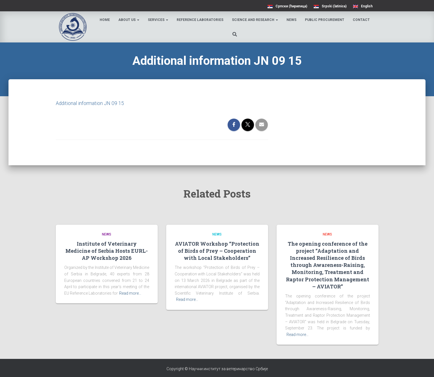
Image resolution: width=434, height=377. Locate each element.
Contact (361, 20)
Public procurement (325, 20)
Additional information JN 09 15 (90, 103)
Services (158, 20)
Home (105, 20)
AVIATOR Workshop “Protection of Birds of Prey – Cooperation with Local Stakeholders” (217, 250)
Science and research (255, 20)
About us (129, 20)
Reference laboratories (200, 20)
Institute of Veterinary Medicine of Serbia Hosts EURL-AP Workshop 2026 (106, 250)
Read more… (130, 293)
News (292, 20)
